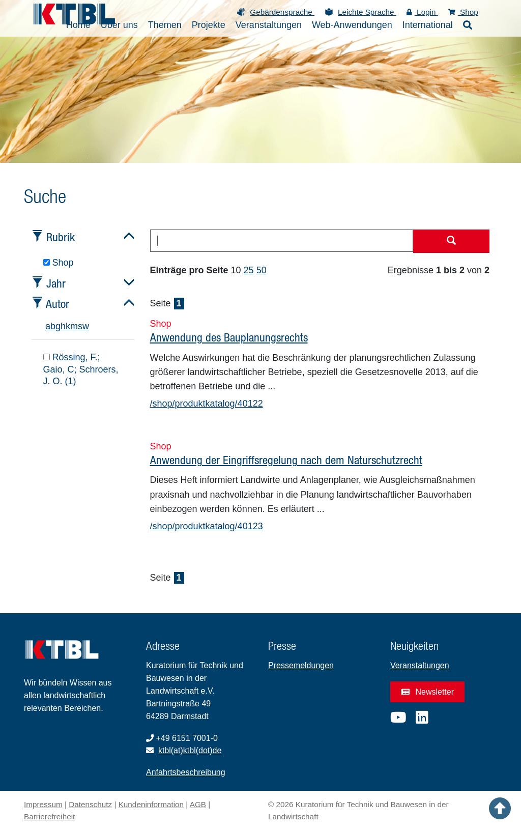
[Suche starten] (451, 241)
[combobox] (282, 241)
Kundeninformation (151, 804)
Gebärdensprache (282, 12)
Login (422, 12)
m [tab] (74, 326)
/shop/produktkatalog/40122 (206, 403)
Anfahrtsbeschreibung (185, 772)
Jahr (56, 283)
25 (249, 270)
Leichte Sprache (367, 12)
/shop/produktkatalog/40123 (206, 526)
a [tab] (47, 326)
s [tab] (80, 326)
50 (261, 270)
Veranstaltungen (419, 665)
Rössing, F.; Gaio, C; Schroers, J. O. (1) (81, 369)
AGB (198, 804)
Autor (57, 303)
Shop (463, 12)
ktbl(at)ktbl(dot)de (190, 750)
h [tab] (63, 326)
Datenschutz (90, 804)
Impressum (43, 804)
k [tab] (68, 326)
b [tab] (52, 326)
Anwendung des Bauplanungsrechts (229, 337)
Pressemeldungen (301, 665)
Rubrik (60, 237)
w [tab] (85, 326)
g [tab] (58, 326)
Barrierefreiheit (49, 816)
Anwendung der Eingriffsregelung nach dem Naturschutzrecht (286, 460)
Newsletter (427, 692)
